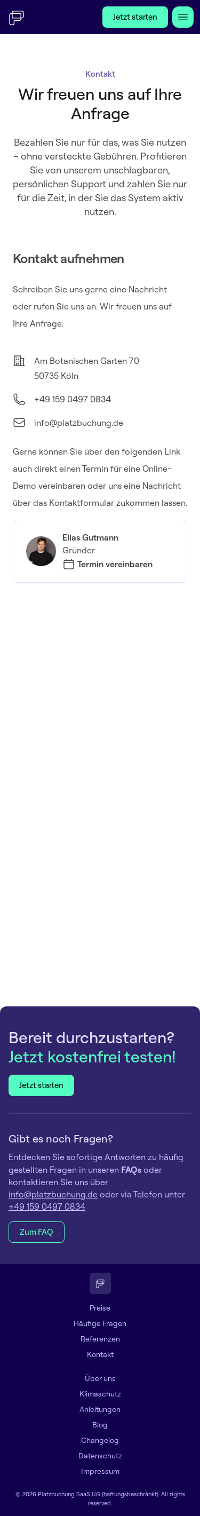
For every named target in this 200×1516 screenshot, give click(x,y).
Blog (100, 1425)
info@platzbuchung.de (78, 422)
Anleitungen (100, 1409)
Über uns (100, 1378)
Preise (100, 1308)
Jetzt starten (135, 17)
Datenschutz (100, 1456)
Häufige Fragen (100, 1323)
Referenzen (100, 1339)
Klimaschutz (100, 1394)
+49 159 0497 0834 (72, 399)
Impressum (100, 1471)
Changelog (100, 1440)
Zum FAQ (36, 1232)
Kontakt (100, 1354)
